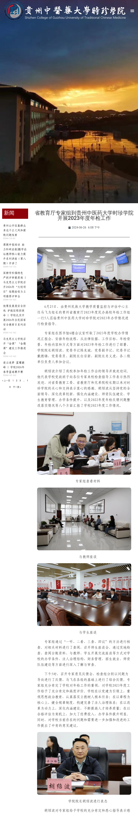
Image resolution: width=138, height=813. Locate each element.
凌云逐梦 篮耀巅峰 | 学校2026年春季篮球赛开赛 (14, 367)
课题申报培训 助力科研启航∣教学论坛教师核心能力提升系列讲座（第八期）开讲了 (15, 254)
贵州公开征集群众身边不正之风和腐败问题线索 (14, 230)
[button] (132, 11)
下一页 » (17, 387)
